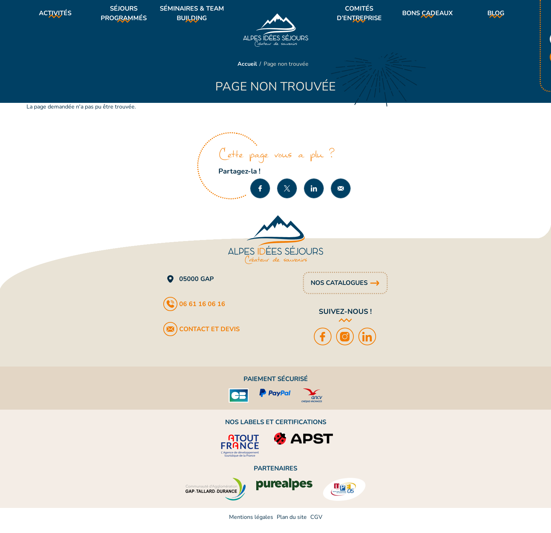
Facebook (323, 343)
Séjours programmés (124, 16)
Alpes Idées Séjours (275, 33)
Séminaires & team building (192, 16)
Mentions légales (251, 524)
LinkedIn (367, 343)
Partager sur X (287, 195)
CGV (316, 524)
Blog (495, 16)
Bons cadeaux (427, 16)
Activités (55, 16)
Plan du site (292, 524)
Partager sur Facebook (260, 195)
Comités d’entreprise (359, 16)
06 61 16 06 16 (202, 310)
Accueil (247, 71)
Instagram (345, 343)
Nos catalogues (339, 289)
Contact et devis (209, 336)
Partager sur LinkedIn (314, 195)
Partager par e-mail (341, 195)
